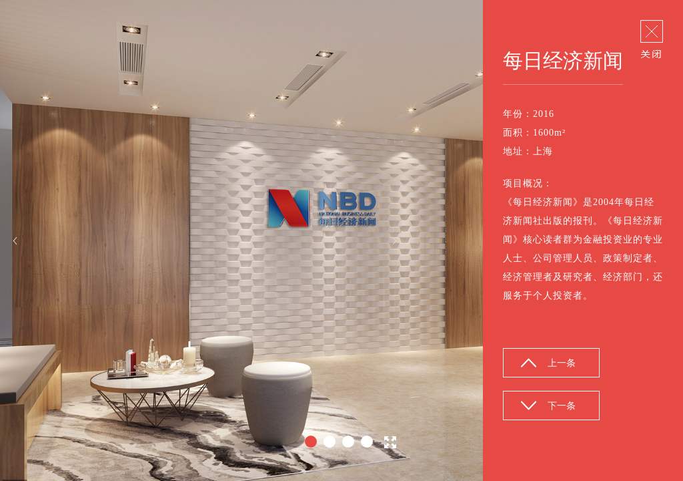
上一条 (562, 363)
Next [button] (394, 240)
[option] (341, 240)
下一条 (562, 406)
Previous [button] (15, 240)
